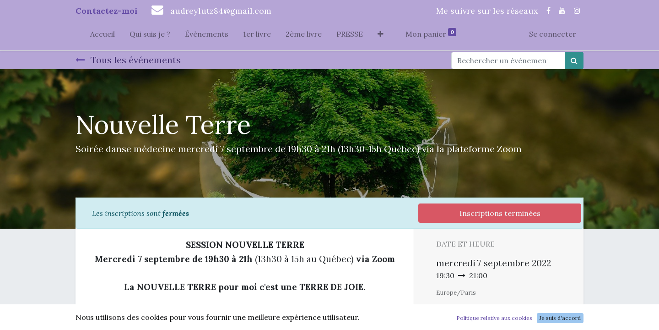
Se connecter (552, 33)
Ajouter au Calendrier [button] (485, 309)
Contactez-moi (107, 11)
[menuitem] (102, 35)
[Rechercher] (574, 60)
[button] (381, 35)
